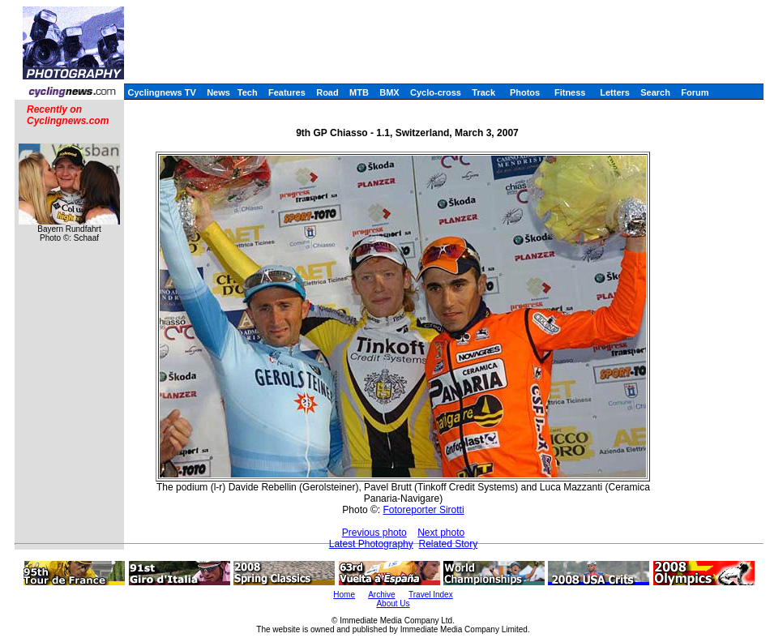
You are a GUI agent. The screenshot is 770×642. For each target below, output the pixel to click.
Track (483, 92)
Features (287, 92)
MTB (359, 92)
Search (655, 92)
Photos (525, 92)
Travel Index (431, 594)
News (218, 92)
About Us (392, 603)
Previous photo (374, 532)
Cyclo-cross (435, 92)
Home (344, 594)
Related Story (447, 544)
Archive (381, 594)
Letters (615, 92)
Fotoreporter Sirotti (423, 510)
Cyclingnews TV (161, 92)
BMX (389, 92)
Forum (694, 92)
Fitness (570, 92)
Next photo (440, 532)
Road (327, 92)
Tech (247, 92)
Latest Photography (371, 544)
